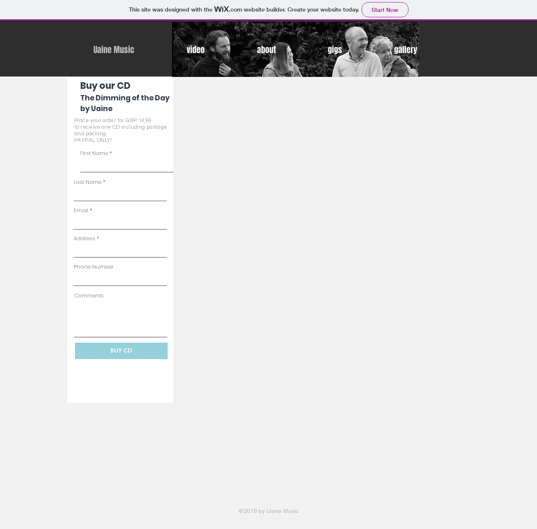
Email (81, 210)
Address (84, 238)
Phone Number (94, 266)
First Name (94, 153)
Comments (89, 295)
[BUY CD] (121, 351)
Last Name (87, 182)
